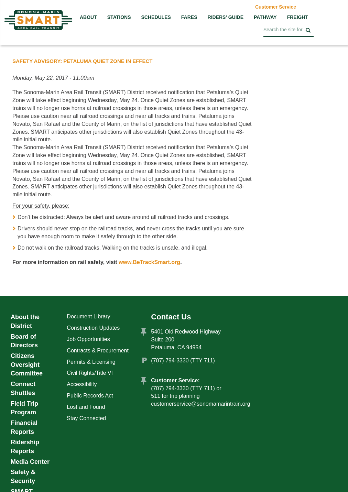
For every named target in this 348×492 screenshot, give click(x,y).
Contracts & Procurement (98, 350)
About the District (25, 321)
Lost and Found (86, 407)
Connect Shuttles (23, 388)
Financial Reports (24, 427)
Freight (297, 17)
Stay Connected (86, 418)
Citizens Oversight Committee (27, 364)
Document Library (88, 316)
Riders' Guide (225, 17)
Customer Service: (175, 380)
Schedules (156, 17)
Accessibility (82, 384)
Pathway (265, 17)
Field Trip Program (24, 408)
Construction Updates (93, 328)
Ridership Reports (25, 447)
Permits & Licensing (91, 362)
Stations (119, 17)
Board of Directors (24, 341)
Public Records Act (90, 395)
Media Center (30, 461)
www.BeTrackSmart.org (149, 262)
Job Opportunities (88, 339)
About (88, 17)
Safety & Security (23, 476)
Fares (189, 17)
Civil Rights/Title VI (90, 373)
